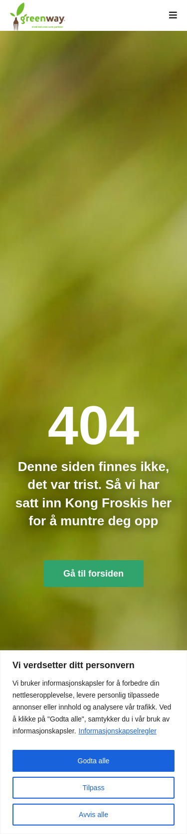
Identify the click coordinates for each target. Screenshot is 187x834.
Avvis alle (93, 815)
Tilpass (94, 788)
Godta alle (94, 761)
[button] (173, 15)
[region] (93, 742)
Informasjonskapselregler (118, 731)
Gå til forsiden (93, 574)
